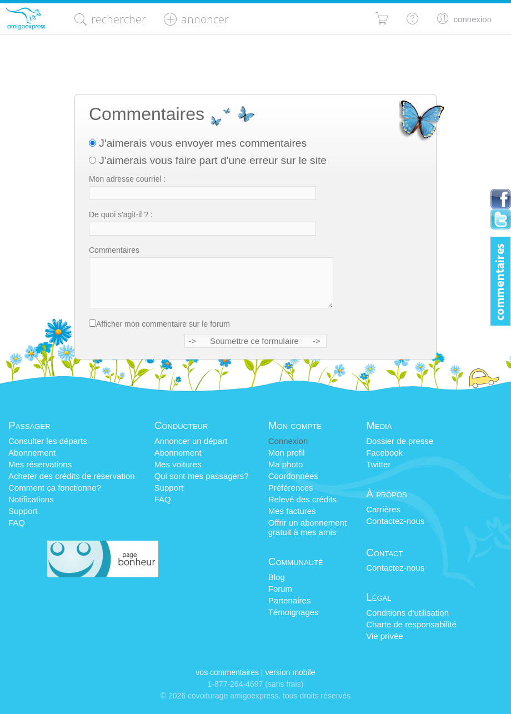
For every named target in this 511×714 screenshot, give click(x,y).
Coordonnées (293, 476)
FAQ (16, 522)
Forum (280, 588)
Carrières (383, 509)
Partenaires (289, 600)
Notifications (31, 499)
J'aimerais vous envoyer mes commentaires (198, 143)
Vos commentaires (227, 672)
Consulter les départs (47, 441)
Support (23, 511)
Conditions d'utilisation (407, 612)
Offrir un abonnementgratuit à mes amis (307, 527)
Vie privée (384, 636)
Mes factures (292, 511)
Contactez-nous (395, 521)
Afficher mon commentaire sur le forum (163, 323)
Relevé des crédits (302, 499)
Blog (276, 577)
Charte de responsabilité (411, 624)
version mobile (290, 672)
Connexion (288, 441)
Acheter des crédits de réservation (71, 476)
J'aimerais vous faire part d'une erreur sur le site (208, 160)
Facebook (384, 452)
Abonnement (32, 452)
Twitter (378, 464)
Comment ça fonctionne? (54, 487)
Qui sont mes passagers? (201, 476)
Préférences (290, 487)
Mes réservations (40, 464)
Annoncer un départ (191, 441)
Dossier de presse (399, 441)
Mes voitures (178, 464)
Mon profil (286, 452)
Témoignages (293, 612)
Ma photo (285, 464)
